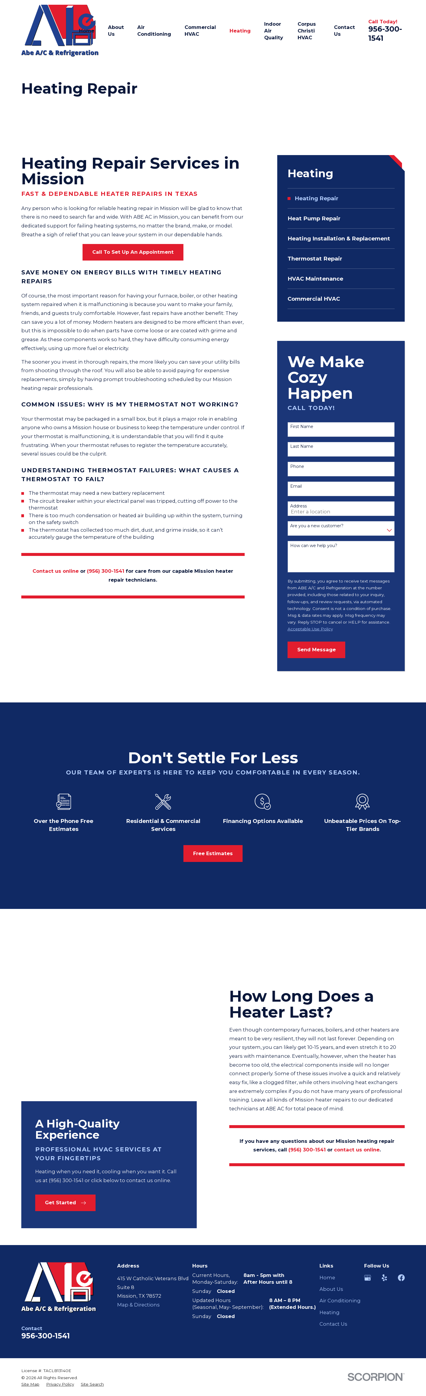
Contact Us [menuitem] (344, 30)
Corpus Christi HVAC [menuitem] (307, 30)
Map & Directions (138, 1180)
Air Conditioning (340, 1176)
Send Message (316, 650)
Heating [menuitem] (240, 31)
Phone (297, 466)
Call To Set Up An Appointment (133, 252)
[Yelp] (384, 1153)
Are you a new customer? (316, 525)
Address (298, 506)
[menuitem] (341, 198)
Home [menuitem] (86, 31)
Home (327, 1153)
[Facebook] (401, 1153)
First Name (301, 426)
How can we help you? (313, 545)
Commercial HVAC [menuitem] (200, 30)
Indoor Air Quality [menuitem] (273, 30)
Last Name (301, 446)
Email (296, 486)
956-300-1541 (45, 1211)
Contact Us (333, 1200)
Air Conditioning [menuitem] (154, 30)
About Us (331, 1165)
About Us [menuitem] (116, 30)
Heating (330, 1188)
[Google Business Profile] (367, 1153)
